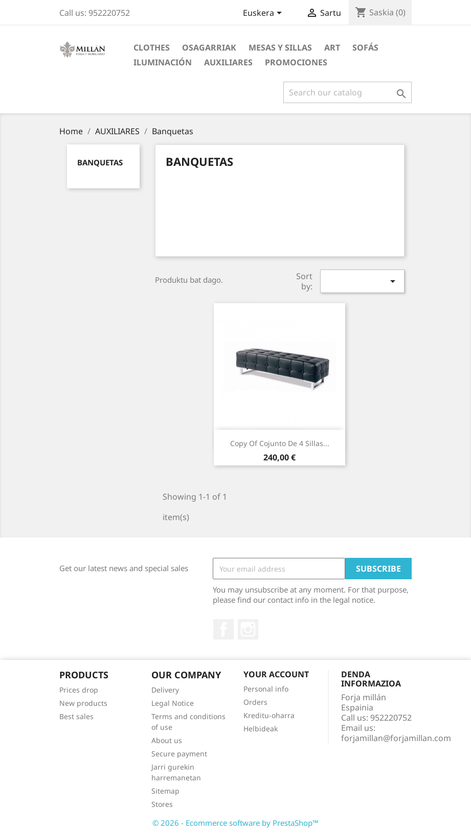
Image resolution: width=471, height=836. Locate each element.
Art (332, 47)
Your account (276, 674)
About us (166, 740)
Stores (162, 804)
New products (83, 703)
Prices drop (78, 690)
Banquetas (100, 162)
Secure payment (179, 753)
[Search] (347, 92)
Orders (255, 702)
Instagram (248, 629)
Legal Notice (172, 703)
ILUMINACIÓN (162, 62)
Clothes (151, 47)
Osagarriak (209, 47)
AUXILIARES (228, 62)
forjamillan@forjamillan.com (396, 738)
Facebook (223, 629)
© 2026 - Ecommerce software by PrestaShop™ (235, 823)
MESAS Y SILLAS (280, 47)
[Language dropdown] (264, 14)
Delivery (165, 690)
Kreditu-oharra (269, 715)
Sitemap (165, 791)
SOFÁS (365, 47)
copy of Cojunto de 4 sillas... (279, 443)
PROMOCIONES (296, 62)
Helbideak (260, 728)
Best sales (76, 716)
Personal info (265, 689)
